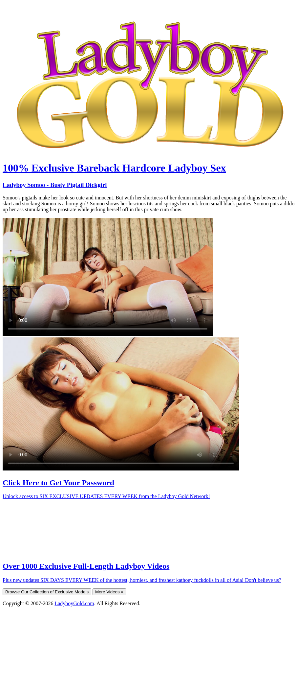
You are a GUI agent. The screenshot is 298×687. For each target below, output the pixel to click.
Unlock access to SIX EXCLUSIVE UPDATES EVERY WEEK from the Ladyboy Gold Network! (106, 496)
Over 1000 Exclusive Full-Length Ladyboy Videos (86, 566)
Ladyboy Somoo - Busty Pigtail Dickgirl (55, 184)
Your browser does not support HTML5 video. (108, 277)
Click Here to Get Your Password (58, 482)
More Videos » (109, 591)
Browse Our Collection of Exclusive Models (47, 591)
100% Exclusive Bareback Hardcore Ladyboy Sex (114, 168)
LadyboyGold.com (74, 603)
